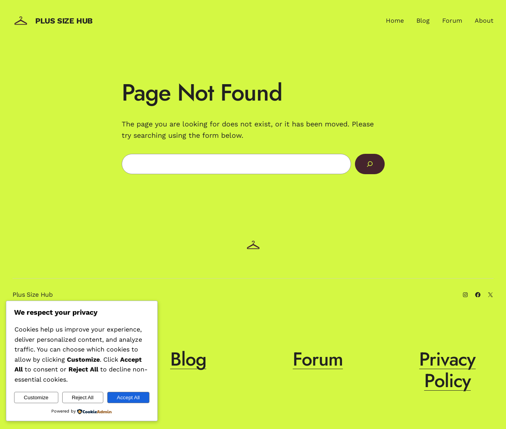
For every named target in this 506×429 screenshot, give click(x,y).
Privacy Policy (447, 370)
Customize (36, 397)
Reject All (83, 397)
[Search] (370, 164)
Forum (318, 359)
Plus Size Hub (64, 20)
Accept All (128, 397)
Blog (188, 359)
